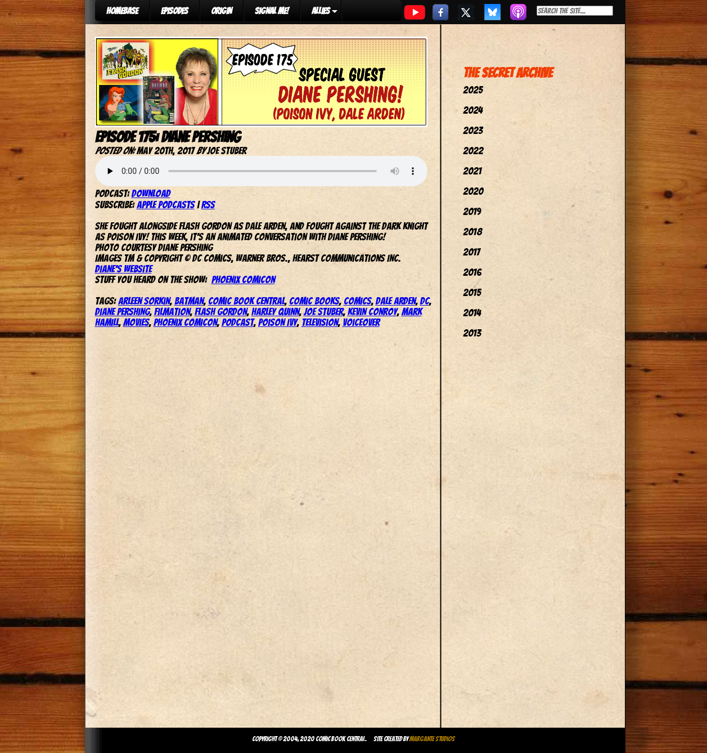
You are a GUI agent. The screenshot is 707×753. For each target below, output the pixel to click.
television (319, 322)
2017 (471, 251)
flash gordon (221, 311)
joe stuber (323, 311)
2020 (473, 191)
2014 (472, 312)
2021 (472, 170)
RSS (208, 204)
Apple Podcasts (166, 204)
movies (136, 322)
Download (151, 193)
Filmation (172, 311)
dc (424, 300)
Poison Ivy (277, 322)
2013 (472, 333)
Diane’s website (123, 268)
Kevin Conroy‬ (372, 311)
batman (189, 300)
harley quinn (275, 311)
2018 (472, 231)
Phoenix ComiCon (243, 279)
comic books (314, 300)
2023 (473, 130)
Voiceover (361, 322)
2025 (473, 89)
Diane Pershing (122, 311)
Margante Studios (432, 738)
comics (357, 300)
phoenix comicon (185, 322)
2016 (472, 272)
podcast (238, 322)
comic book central (246, 300)
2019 (472, 211)
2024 (473, 110)
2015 (472, 292)
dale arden (396, 300)
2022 (473, 150)
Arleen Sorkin (144, 300)
